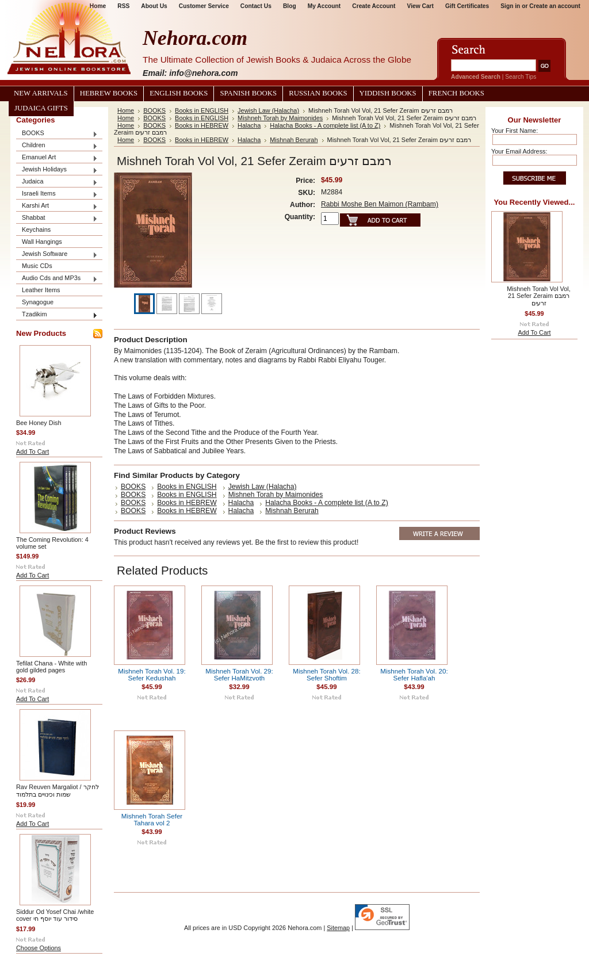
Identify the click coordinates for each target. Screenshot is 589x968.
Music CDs (37, 265)
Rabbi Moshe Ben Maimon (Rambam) (379, 204)
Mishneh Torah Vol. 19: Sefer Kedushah (151, 675)
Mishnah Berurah (294, 139)
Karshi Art (57, 206)
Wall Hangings (42, 241)
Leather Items (41, 289)
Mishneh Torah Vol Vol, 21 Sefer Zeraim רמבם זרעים (538, 296)
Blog (289, 6)
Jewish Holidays (57, 170)
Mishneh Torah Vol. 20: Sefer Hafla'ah (414, 675)
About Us (154, 6)
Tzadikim (57, 315)
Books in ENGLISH (201, 110)
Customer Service (204, 6)
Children (57, 145)
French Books (456, 93)
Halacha (249, 125)
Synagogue (37, 302)
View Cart (420, 6)
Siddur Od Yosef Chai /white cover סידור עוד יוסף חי (55, 915)
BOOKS (57, 133)
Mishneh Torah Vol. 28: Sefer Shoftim (326, 675)
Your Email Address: (519, 151)
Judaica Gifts (41, 108)
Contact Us (255, 6)
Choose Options (38, 947)
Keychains (36, 229)
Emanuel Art (57, 158)
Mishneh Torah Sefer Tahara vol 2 (151, 820)
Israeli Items (57, 194)
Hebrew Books (108, 93)
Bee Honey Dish (39, 422)
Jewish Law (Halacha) (268, 110)
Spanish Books (248, 93)
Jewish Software (57, 254)
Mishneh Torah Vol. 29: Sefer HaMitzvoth (239, 675)
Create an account (554, 6)
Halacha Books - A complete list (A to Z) (325, 125)
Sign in (510, 6)
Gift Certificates (467, 6)
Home (125, 110)
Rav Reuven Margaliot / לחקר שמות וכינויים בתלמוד (57, 790)
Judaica (57, 182)
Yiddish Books (387, 93)
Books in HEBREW (201, 125)
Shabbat (57, 218)
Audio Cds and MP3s (57, 278)
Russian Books (318, 93)
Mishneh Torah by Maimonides (280, 117)
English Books (179, 93)
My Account (324, 6)
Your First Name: (514, 130)
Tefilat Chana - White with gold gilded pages (51, 667)
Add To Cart (32, 451)
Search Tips (520, 77)
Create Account (373, 6)
